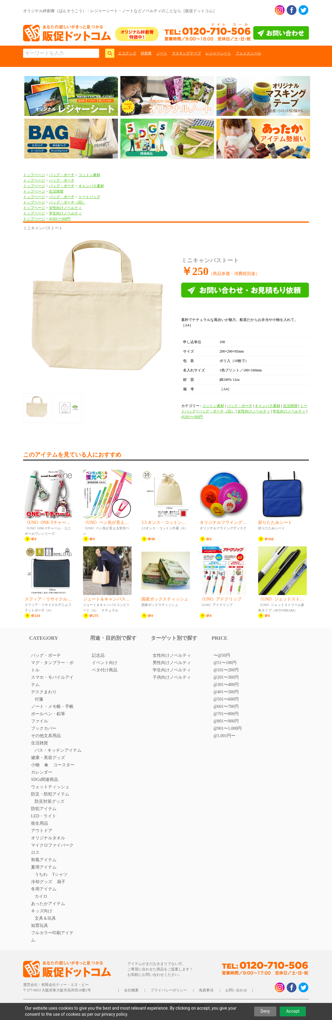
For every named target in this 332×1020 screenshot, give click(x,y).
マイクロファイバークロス (52, 849)
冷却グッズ (41, 881)
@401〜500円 (226, 692)
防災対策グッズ (49, 801)
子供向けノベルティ (172, 677)
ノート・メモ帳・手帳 (52, 706)
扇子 (61, 881)
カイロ (41, 896)
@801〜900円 (226, 721)
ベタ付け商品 (104, 670)
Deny (265, 1011)
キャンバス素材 (91, 186)
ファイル (39, 721)
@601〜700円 (226, 706)
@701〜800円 (226, 714)
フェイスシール (248, 53)
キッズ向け (41, 911)
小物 (35, 765)
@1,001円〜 (224, 735)
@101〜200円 (226, 670)
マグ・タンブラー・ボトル (52, 666)
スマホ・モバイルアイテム (52, 681)
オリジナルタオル (48, 838)
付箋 (39, 699)
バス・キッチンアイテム (58, 750)
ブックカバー (44, 728)
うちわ (41, 874)
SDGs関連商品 (44, 779)
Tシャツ (59, 874)
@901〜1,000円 (227, 728)
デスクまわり (44, 692)
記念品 (98, 655)
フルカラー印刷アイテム (52, 936)
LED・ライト (43, 816)
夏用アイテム (44, 867)
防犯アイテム (44, 808)
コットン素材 (89, 175)
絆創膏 (146, 53)
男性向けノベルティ (172, 662)
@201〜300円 (60, 219)
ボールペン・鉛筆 (48, 714)
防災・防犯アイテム (50, 794)
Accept (292, 1011)
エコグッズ (127, 53)
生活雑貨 (56, 191)
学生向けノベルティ (65, 213)
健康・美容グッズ (48, 757)
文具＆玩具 (45, 918)
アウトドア (41, 830)
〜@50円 (221, 655)
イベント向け (104, 662)
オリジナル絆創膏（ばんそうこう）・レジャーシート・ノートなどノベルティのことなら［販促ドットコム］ (120, 11)
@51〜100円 (225, 662)
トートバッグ (89, 197)
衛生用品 (39, 823)
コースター (63, 765)
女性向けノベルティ (65, 208)
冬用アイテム (44, 889)
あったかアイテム (48, 903)
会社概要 (131, 990)
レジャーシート (218, 53)
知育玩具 (39, 925)
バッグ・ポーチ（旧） (67, 202)
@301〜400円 (226, 684)
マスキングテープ (186, 53)
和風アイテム (44, 860)
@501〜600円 (226, 699)
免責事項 (206, 990)
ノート (161, 53)
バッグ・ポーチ (61, 175)
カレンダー (41, 772)
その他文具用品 (46, 735)
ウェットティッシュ (50, 787)
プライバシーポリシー (168, 990)
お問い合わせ (236, 990)
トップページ (34, 175)
